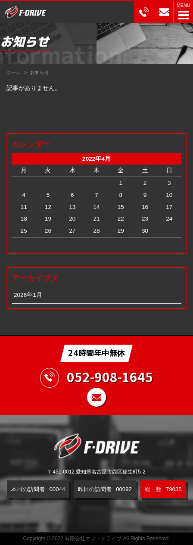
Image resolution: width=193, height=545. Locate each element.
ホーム (13, 72)
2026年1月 (28, 295)
